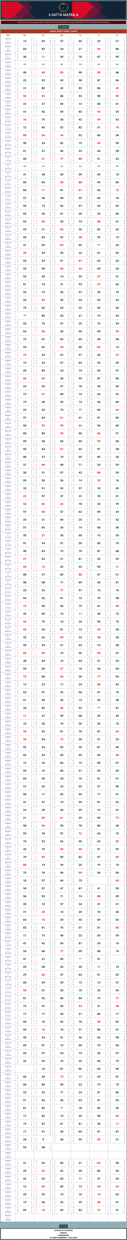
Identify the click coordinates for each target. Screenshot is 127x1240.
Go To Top (63, 1226)
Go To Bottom (63, 27)
